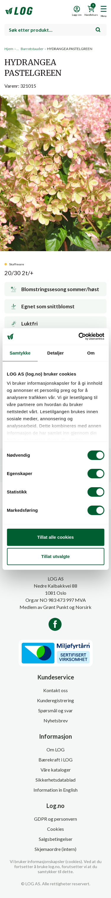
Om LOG (55, 749)
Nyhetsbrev (56, 720)
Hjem (8, 48)
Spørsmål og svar (55, 710)
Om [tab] (91, 352)
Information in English (55, 790)
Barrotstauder (32, 48)
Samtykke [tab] (19, 352)
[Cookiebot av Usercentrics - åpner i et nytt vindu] (79, 336)
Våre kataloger (56, 769)
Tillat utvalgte (55, 556)
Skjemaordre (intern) (55, 849)
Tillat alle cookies (55, 537)
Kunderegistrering (55, 700)
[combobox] (55, 30)
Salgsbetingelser (56, 839)
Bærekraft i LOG (55, 759)
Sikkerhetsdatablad (55, 779)
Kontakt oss (55, 690)
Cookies (55, 829)
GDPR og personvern (55, 819)
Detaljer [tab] (55, 352)
